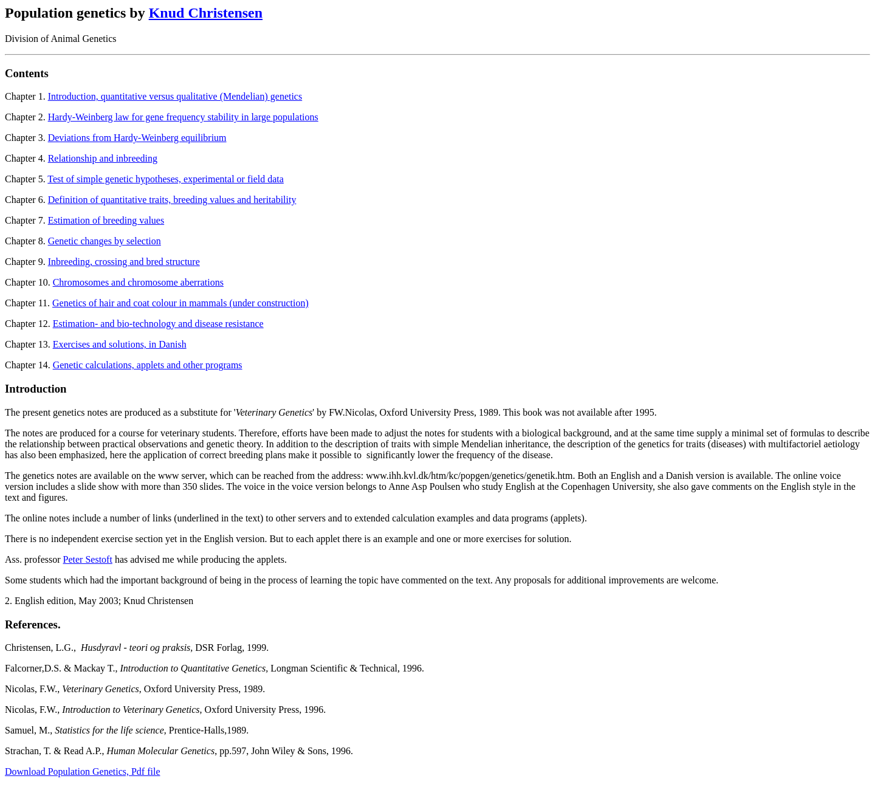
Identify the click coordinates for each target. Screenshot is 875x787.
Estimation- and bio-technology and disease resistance (158, 323)
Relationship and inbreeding (102, 158)
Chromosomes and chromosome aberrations (138, 282)
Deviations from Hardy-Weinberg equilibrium (137, 137)
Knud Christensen (205, 13)
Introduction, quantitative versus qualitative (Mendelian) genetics (175, 96)
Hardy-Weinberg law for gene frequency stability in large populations (183, 117)
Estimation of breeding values (106, 220)
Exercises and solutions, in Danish (120, 344)
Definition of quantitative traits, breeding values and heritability (172, 199)
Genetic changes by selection (104, 241)
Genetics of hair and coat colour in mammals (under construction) (180, 303)
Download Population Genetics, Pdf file (82, 771)
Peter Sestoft (87, 559)
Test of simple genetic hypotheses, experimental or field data (165, 179)
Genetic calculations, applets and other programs (147, 365)
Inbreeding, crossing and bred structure (124, 261)
